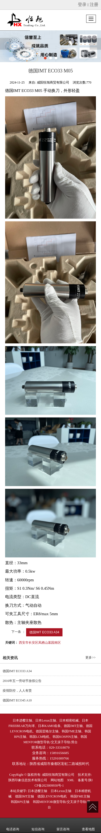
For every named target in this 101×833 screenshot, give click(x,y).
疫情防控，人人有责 (17, 690)
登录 (82, 4)
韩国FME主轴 (80, 796)
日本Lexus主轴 (61, 791)
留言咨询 (63, 825)
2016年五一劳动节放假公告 (22, 681)
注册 (94, 4)
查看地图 (88, 825)
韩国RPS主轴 (20, 802)
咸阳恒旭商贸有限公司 (58, 775)
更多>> (90, 657)
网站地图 (57, 780)
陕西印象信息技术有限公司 (27, 780)
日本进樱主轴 (37, 791)
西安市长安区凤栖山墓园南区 (40, 642)
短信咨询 (38, 825)
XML (70, 780)
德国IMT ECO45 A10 (17, 700)
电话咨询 (12, 825)
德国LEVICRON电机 (52, 796)
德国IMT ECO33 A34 (44, 632)
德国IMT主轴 (24, 796)
